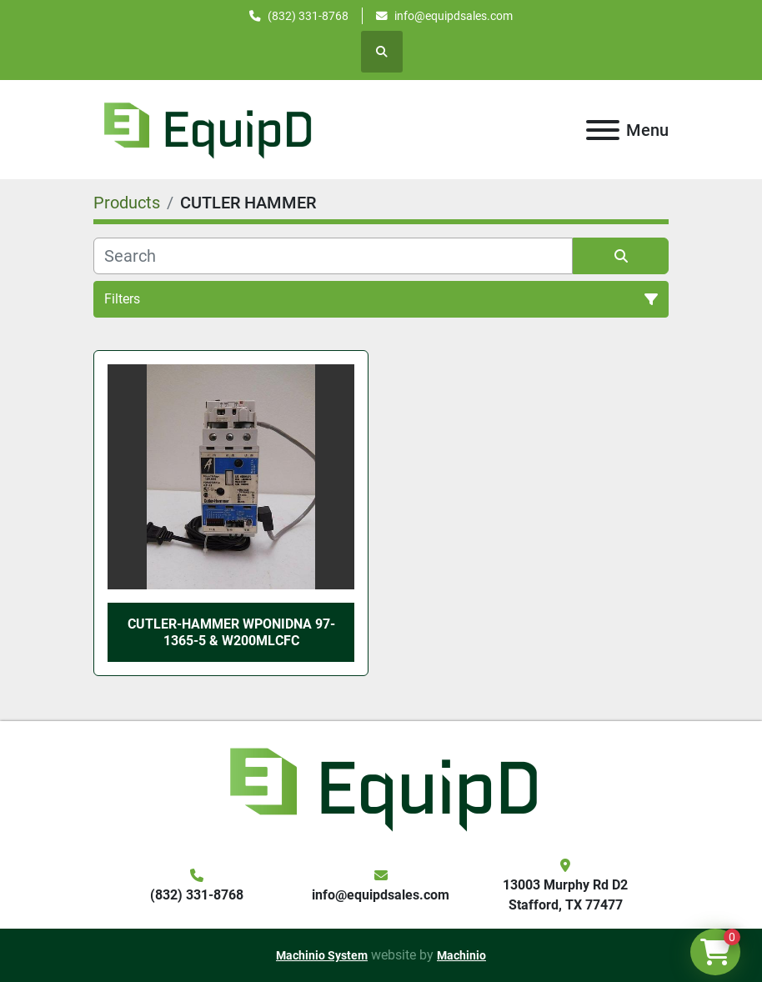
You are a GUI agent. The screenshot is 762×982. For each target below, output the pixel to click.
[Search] (333, 256)
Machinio (461, 955)
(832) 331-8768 (308, 16)
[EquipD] (381, 787)
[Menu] (602, 130)
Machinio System (322, 955)
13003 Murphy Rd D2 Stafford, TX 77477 (565, 895)
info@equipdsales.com (453, 16)
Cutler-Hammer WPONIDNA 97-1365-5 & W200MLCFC (231, 632)
